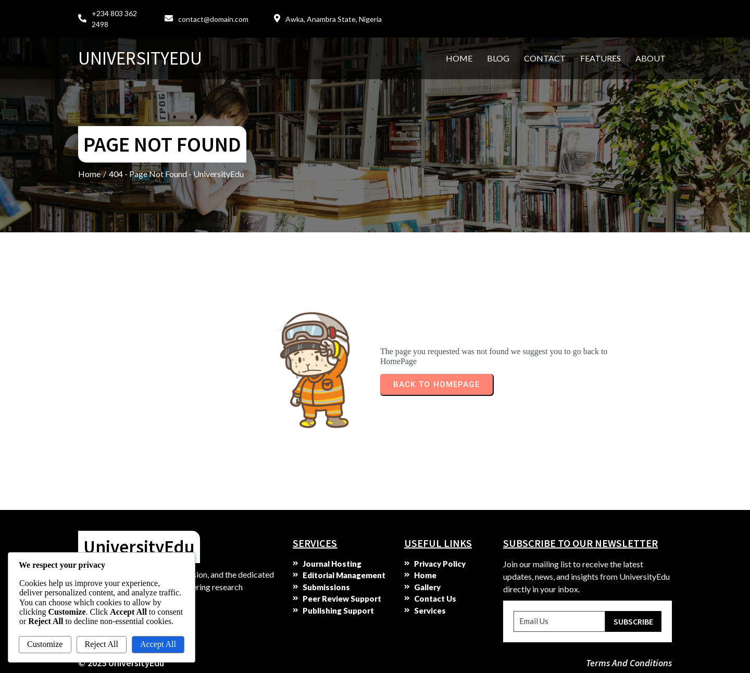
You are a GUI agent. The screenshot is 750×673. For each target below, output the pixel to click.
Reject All (101, 644)
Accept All (158, 644)
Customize (45, 644)
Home (89, 174)
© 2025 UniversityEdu (121, 663)
